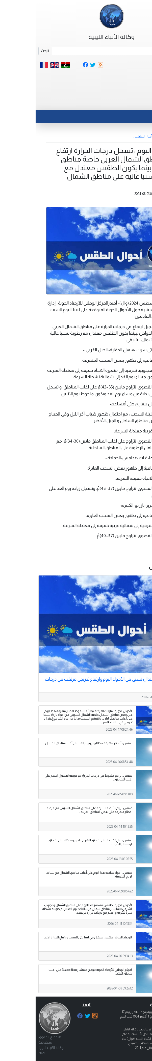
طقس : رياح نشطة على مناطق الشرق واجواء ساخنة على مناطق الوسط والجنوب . (55, 842)
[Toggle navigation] (138, 103)
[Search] (83, 51)
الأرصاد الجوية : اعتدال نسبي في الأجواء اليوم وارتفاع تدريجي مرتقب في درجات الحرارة (77, 682)
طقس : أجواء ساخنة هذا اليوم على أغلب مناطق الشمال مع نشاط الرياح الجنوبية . (54, 874)
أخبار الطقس (107, 136)
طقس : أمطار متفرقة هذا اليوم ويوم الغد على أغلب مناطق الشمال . (52, 743)
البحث (9, 51)
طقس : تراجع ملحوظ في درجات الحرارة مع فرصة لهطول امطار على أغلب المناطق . (53, 777)
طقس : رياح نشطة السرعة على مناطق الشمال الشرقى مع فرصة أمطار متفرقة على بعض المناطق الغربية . (54, 810)
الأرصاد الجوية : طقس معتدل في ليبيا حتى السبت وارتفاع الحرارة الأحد (52, 937)
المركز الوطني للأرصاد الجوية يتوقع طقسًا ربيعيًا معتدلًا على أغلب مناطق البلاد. (55, 971)
